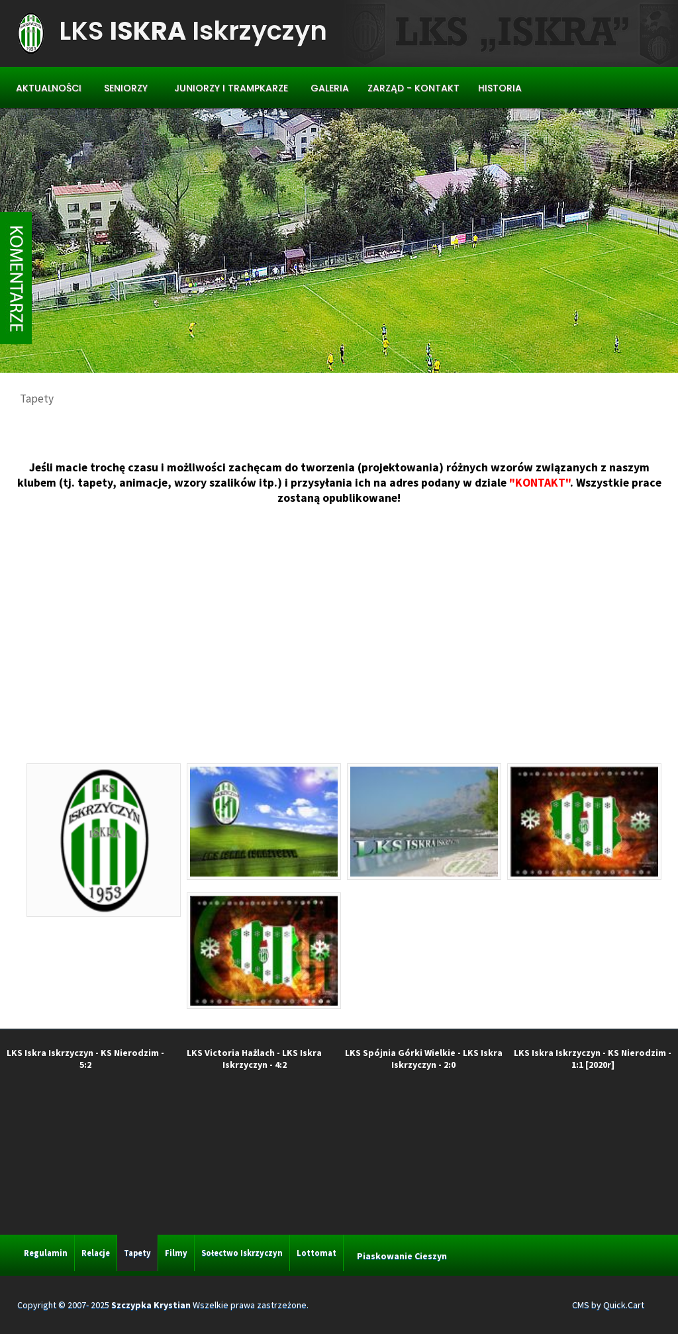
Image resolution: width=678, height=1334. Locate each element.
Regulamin (46, 1253)
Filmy (176, 1253)
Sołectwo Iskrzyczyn (242, 1253)
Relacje (95, 1253)
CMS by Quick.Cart (608, 1305)
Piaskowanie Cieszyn (402, 1256)
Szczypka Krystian (151, 1305)
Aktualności (48, 88)
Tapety (137, 1253)
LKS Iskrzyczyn (193, 30)
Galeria (330, 88)
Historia (500, 88)
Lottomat (316, 1253)
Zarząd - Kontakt (413, 88)
